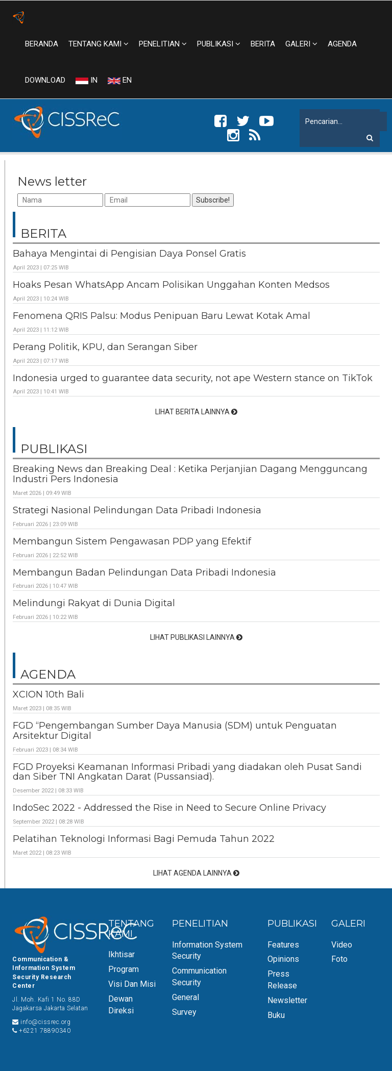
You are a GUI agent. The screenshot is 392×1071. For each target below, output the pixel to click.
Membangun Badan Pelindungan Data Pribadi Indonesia (144, 572)
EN (120, 80)
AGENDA (342, 43)
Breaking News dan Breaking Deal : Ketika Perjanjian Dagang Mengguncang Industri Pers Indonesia (190, 474)
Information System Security (207, 950)
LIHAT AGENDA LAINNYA (196, 873)
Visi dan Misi (132, 984)
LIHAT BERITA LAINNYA (196, 412)
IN (86, 80)
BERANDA (41, 43)
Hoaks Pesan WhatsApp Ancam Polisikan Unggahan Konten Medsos (171, 284)
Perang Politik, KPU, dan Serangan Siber (105, 347)
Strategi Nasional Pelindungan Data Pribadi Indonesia (137, 510)
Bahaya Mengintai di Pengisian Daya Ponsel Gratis (129, 253)
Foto (339, 959)
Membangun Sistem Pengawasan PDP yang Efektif (132, 541)
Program (123, 969)
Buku (276, 1015)
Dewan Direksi (121, 1004)
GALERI (301, 43)
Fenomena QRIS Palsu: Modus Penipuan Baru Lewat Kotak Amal (161, 315)
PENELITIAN (163, 43)
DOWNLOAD (45, 80)
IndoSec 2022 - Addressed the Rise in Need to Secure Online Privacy (169, 807)
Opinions (283, 959)
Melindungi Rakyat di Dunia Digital (94, 603)
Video (341, 945)
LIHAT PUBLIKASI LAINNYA (196, 637)
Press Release (282, 979)
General (185, 997)
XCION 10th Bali (48, 694)
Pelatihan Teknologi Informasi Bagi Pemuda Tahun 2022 (144, 838)
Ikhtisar (121, 954)
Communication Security (199, 976)
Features (283, 945)
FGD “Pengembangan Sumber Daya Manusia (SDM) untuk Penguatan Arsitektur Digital (175, 730)
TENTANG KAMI (98, 43)
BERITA (263, 43)
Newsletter (287, 1000)
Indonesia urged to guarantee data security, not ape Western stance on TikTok (193, 378)
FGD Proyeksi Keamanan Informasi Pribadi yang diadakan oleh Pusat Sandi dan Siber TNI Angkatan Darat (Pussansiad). (187, 772)
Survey (184, 1012)
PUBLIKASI (218, 43)
